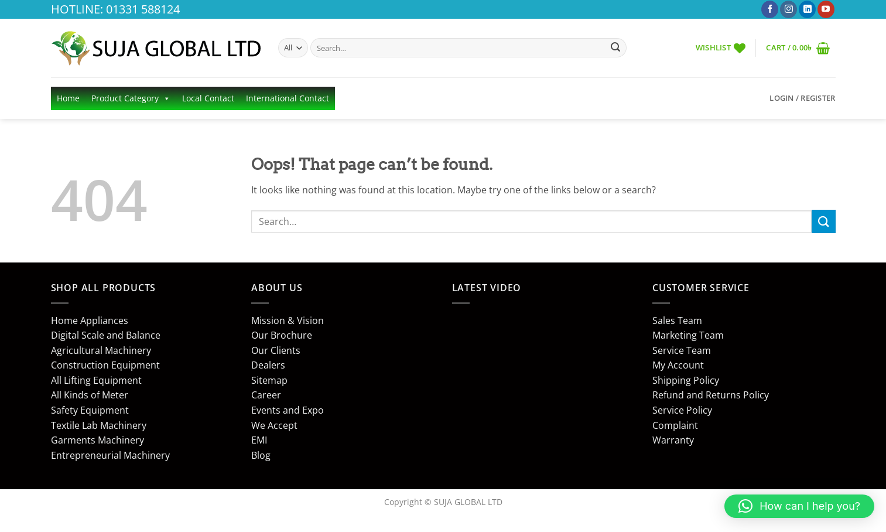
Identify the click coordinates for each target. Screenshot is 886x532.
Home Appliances (89, 320)
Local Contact (208, 98)
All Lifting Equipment (96, 380)
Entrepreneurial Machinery (110, 455)
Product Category (130, 98)
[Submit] (615, 48)
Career (266, 394)
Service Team (681, 350)
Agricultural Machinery (101, 350)
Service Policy (682, 410)
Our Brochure (281, 335)
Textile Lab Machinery (98, 425)
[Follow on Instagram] (788, 9)
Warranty (673, 440)
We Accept (274, 425)
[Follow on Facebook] (769, 9)
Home (68, 98)
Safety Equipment (90, 410)
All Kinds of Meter (89, 394)
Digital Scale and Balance (105, 335)
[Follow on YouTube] (825, 9)
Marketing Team (688, 335)
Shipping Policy (685, 380)
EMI (259, 440)
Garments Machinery (97, 440)
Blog (261, 455)
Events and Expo (287, 410)
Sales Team (677, 320)
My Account (678, 365)
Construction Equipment (105, 365)
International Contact (287, 98)
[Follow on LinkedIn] (807, 9)
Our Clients (275, 350)
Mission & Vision (287, 320)
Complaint (675, 425)
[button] (798, 48)
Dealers (268, 365)
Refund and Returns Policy (710, 394)
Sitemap (269, 380)
